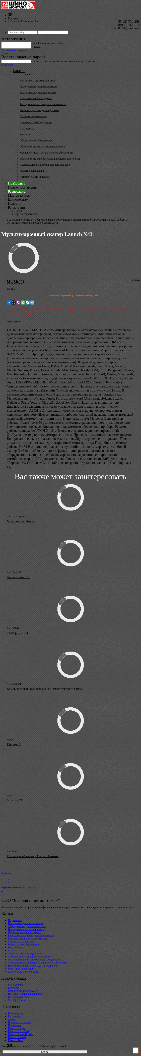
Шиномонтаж (18, 199)
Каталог (19, 71)
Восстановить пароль (13, 50)
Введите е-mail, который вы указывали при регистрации (63, 61)
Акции (12, 1019)
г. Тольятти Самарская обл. (23, 21)
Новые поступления (23, 187)
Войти (5, 53)
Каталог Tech (15, 1040)
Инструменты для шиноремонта (38, 92)
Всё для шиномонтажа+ (20, 219)
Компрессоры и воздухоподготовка (39, 110)
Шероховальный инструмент (36, 98)
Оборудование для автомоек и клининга (42, 146)
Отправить (7, 64)
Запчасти (25, 134)
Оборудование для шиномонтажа (38, 86)
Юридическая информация (23, 990)
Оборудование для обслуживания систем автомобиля (50, 158)
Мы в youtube (15, 984)
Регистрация (17, 207)
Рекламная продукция (32, 170)
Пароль (36, 46)
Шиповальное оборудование (36, 122)
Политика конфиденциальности (26, 993)
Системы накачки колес (33, 116)
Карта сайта (15, 1016)
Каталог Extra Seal (18, 1031)
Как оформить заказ (19, 996)
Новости (14, 203)
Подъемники (27, 74)
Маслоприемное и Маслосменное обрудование (46, 152)
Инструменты (27, 128)
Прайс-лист (16, 183)
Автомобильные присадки (34, 176)
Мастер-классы (19, 195)
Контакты (13, 18)
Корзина (70, 877)
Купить (11, 288)
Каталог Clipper (17, 1028)
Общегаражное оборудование (36, 140)
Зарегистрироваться (26, 214)
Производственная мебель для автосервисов (45, 164)
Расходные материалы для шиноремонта (43, 104)
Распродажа (17, 191)
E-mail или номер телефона (47, 43)
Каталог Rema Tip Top (20, 1034)
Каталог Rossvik (17, 1037)
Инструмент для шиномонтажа (37, 80)
